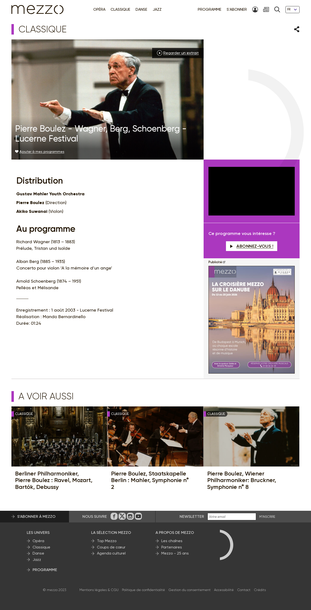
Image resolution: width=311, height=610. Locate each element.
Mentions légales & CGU (99, 590)
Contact (244, 590)
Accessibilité (224, 590)
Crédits (260, 590)
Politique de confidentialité (143, 590)
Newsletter (192, 516)
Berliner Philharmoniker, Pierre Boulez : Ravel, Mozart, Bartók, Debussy (53, 480)
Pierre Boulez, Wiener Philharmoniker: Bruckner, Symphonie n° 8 (241, 480)
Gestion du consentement (189, 590)
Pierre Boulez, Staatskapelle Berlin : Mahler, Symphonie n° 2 (150, 480)
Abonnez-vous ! (252, 246)
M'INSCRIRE (267, 517)
